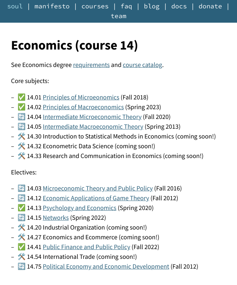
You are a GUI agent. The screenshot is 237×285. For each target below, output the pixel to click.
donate (210, 6)
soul (15, 6)
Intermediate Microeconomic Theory (92, 117)
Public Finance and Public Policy (87, 247)
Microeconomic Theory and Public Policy (98, 189)
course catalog (142, 65)
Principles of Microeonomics (81, 97)
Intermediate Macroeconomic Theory (93, 127)
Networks (56, 218)
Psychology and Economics (80, 208)
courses (95, 6)
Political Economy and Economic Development (106, 267)
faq (126, 6)
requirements (91, 65)
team (118, 16)
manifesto (52, 6)
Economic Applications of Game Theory (96, 198)
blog (152, 6)
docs (179, 6)
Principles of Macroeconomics (83, 107)
